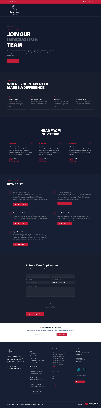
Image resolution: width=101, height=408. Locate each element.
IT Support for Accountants (58, 356)
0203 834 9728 (11, 366)
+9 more (54, 385)
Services (45, 10)
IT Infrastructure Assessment (37, 360)
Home (32, 10)
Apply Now (13, 61)
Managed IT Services (35, 384)
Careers (61, 10)
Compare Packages (35, 355)
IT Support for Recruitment (58, 360)
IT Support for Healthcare (57, 354)
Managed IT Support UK (36, 379)
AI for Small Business (35, 369)
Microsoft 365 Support (35, 389)
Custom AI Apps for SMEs (36, 373)
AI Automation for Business (36, 371)
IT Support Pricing (34, 393)
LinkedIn (10, 371)
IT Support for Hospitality (57, 364)
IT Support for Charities (57, 362)
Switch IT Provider (34, 396)
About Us (38, 10)
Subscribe (62, 334)
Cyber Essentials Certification (37, 386)
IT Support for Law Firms (36, 391)
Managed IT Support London (37, 382)
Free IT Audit (33, 358)
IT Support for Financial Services (59, 352)
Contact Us (67, 10)
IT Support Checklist (35, 362)
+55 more (55, 366)
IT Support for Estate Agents (58, 358)
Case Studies (53, 10)
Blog (31, 351)
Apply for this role (20, 205)
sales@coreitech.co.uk (14, 368)
